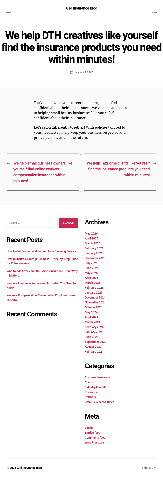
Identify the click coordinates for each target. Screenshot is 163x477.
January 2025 (94, 292)
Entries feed (92, 432)
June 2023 (92, 337)
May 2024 (91, 312)
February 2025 (94, 287)
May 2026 (91, 233)
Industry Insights (96, 387)
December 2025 (95, 258)
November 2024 (95, 302)
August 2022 (93, 346)
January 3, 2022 (84, 72)
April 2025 (91, 278)
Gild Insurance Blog (81, 8)
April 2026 (91, 238)
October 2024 (93, 307)
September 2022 (95, 341)
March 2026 (92, 243)
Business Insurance (97, 377)
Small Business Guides (99, 402)
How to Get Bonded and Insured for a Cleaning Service (42, 251)
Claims (89, 382)
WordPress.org (94, 442)
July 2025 (91, 263)
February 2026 (94, 248)
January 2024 (94, 332)
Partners (90, 397)
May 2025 (91, 273)
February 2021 (94, 351)
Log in (89, 427)
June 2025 (92, 268)
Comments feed (95, 437)
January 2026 (94, 253)
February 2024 (94, 327)
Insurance (91, 392)
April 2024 (91, 317)
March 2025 (92, 282)
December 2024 (95, 297)
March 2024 (92, 322)
